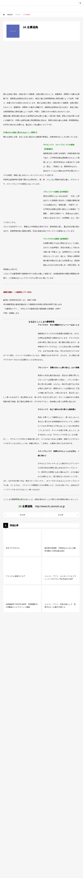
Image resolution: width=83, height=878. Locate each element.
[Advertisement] (41, 779)
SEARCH (80, 3)
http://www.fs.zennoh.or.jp (50, 506)
